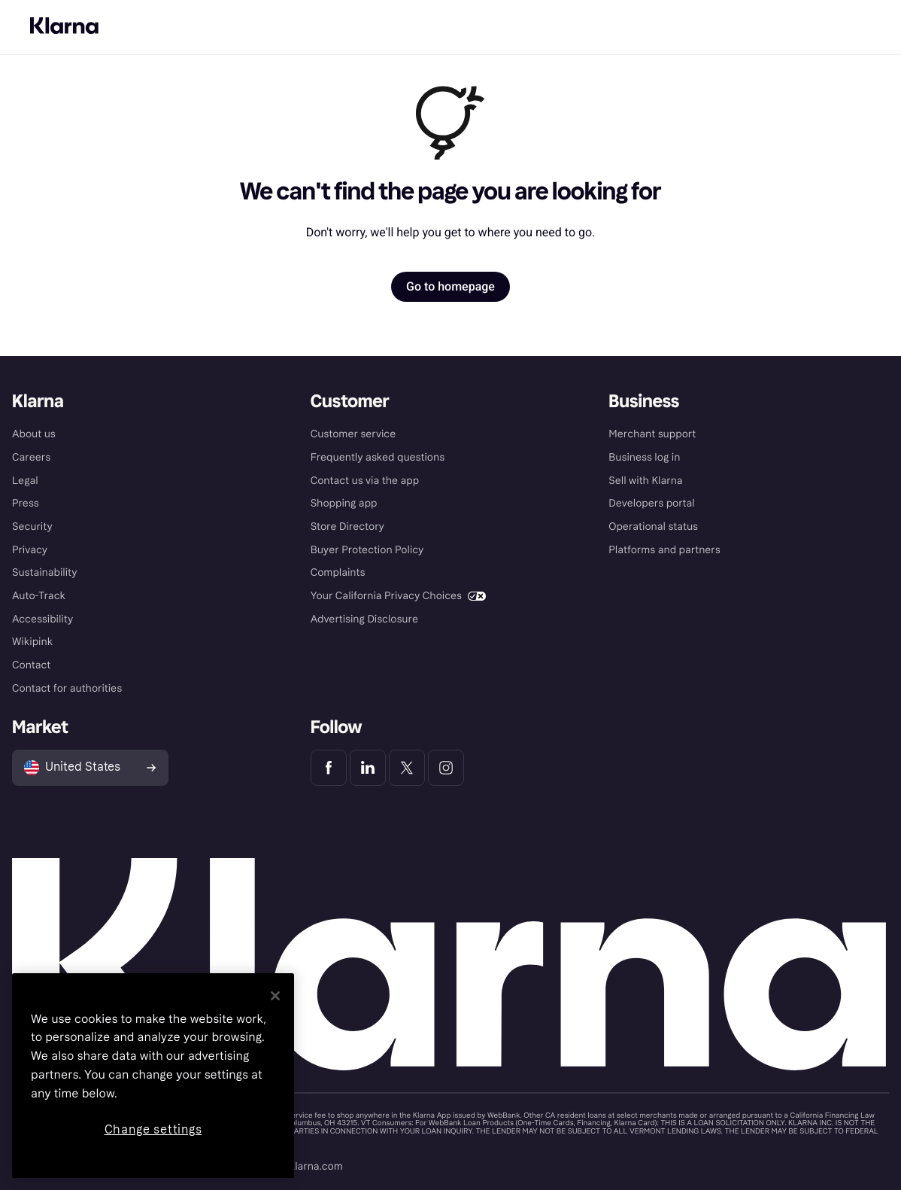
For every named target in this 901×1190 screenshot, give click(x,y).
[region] (153, 1075)
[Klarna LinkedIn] (368, 768)
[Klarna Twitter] (407, 768)
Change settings (153, 1129)
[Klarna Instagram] (446, 768)
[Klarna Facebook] (329, 768)
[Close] (275, 995)
